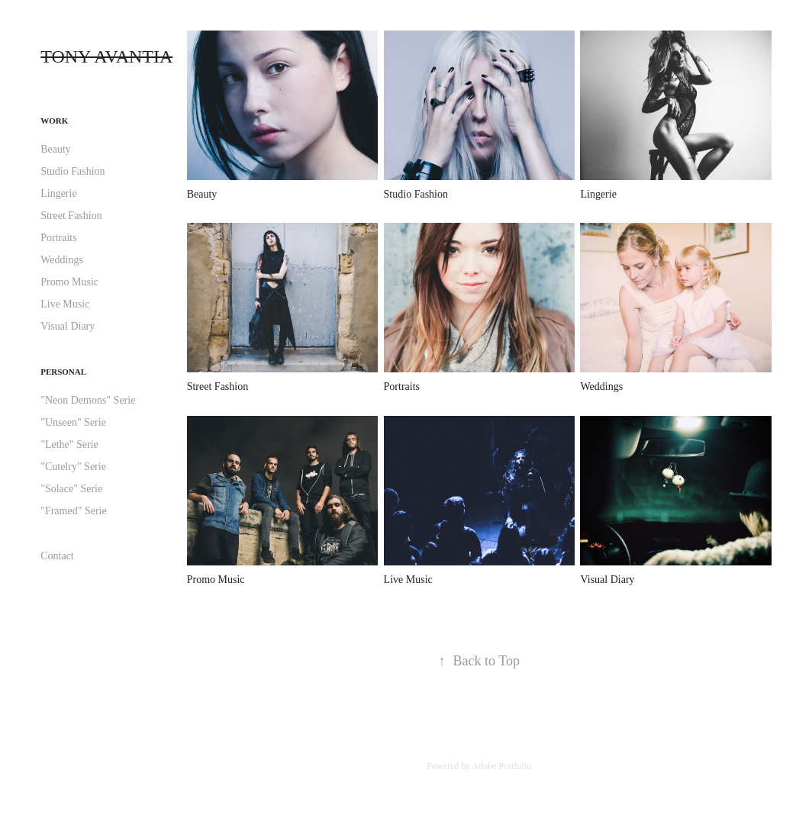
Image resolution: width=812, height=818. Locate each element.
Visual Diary (67, 326)
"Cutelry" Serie (73, 466)
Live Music (64, 304)
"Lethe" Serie (69, 444)
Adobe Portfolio (502, 766)
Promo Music (69, 282)
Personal (63, 371)
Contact (57, 556)
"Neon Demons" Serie (87, 400)
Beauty (55, 149)
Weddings (61, 260)
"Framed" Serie (73, 511)
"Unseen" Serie (73, 422)
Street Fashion (71, 215)
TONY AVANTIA (106, 56)
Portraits (58, 237)
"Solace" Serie (71, 488)
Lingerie (58, 193)
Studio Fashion (72, 171)
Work (54, 120)
